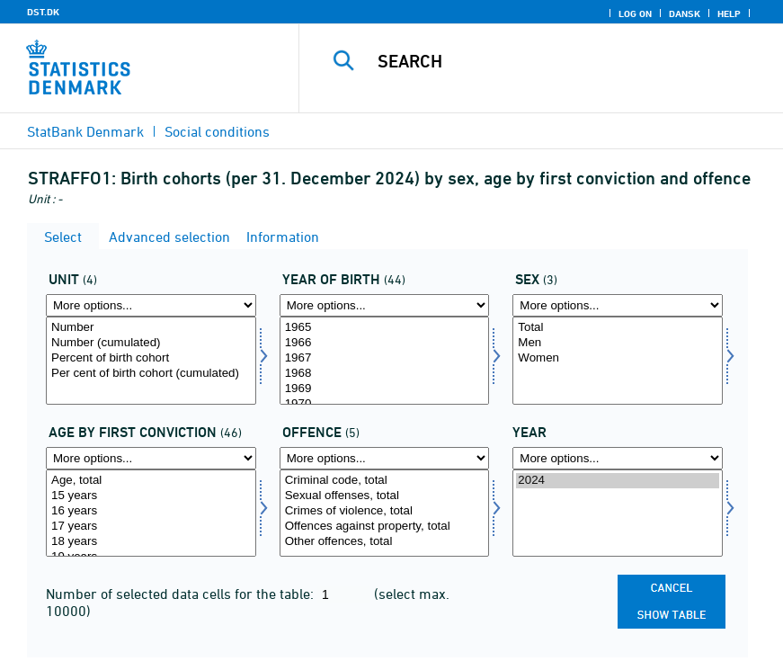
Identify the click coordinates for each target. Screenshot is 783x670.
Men (617, 343)
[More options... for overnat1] (151, 305)
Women (617, 358)
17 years (151, 526)
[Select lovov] (385, 513)
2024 (617, 480)
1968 (384, 373)
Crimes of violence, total (384, 511)
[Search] (561, 61)
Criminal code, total (384, 480)
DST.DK (43, 11)
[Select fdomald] (151, 513)
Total (617, 327)
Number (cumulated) (151, 343)
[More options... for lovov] (385, 458)
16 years (151, 511)
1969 (384, 389)
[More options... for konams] (617, 305)
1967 (384, 358)
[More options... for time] (617, 458)
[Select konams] (617, 361)
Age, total (151, 480)
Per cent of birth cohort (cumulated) (151, 373)
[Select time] (617, 513)
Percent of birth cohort (151, 358)
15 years (151, 496)
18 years (151, 541)
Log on (635, 13)
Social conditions (217, 131)
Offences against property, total (384, 526)
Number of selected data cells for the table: (181, 593)
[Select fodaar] (385, 361)
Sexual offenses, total (384, 496)
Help (729, 13)
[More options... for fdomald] (151, 458)
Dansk (684, 13)
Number (151, 327)
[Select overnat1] (151, 361)
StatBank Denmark (85, 131)
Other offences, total (384, 541)
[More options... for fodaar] (385, 305)
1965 (384, 327)
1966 (384, 343)
